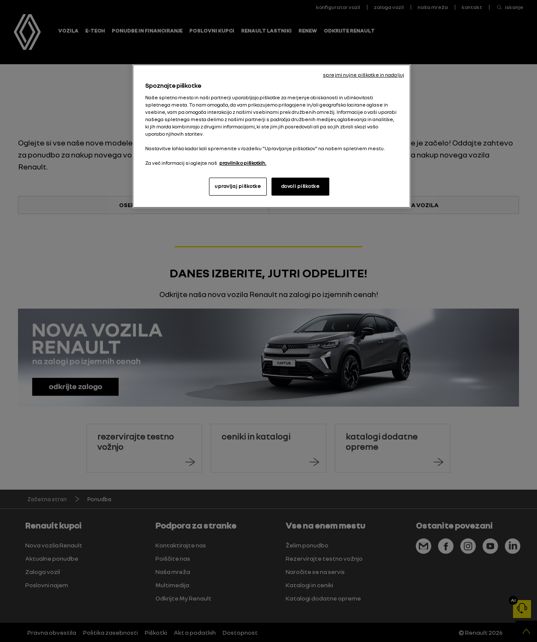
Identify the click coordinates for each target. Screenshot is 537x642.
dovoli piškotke (300, 186)
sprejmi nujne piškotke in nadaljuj (363, 75)
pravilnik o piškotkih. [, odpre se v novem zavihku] (242, 163)
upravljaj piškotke (238, 186)
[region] (271, 136)
